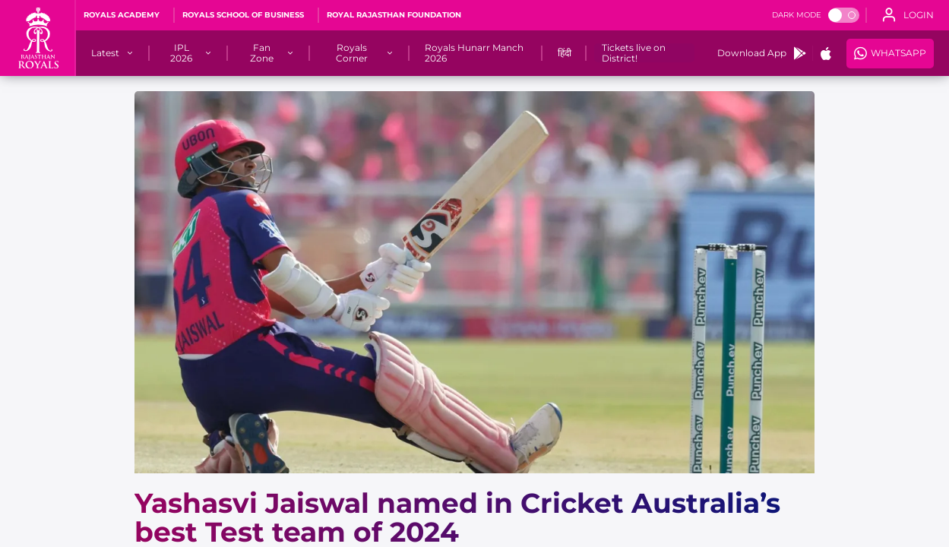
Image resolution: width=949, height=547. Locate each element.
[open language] (908, 15)
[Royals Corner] (352, 53)
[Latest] (105, 53)
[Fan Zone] (261, 53)
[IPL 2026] (181, 53)
